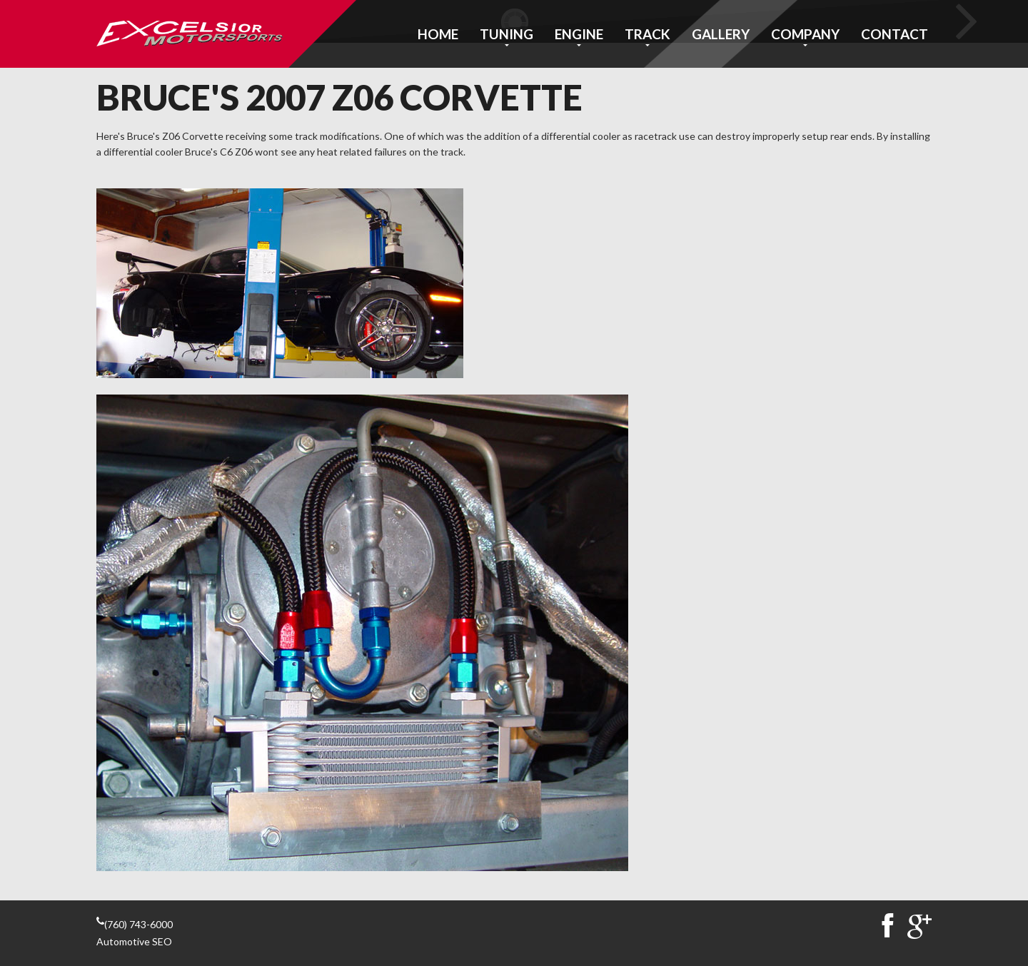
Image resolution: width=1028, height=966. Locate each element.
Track (647, 34)
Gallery (721, 34)
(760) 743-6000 (138, 924)
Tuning (506, 34)
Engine (579, 34)
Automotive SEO (134, 941)
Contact (894, 34)
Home (438, 34)
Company (805, 34)
